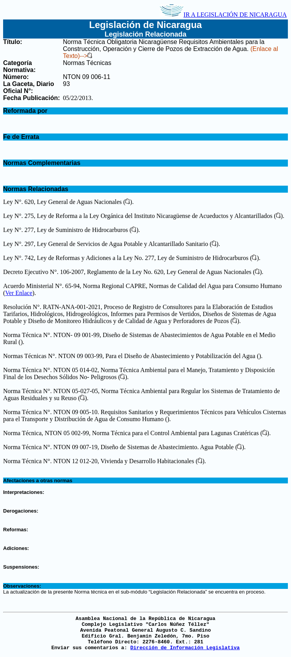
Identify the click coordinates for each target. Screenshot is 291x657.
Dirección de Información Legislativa (185, 648)
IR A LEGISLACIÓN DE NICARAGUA (223, 14)
